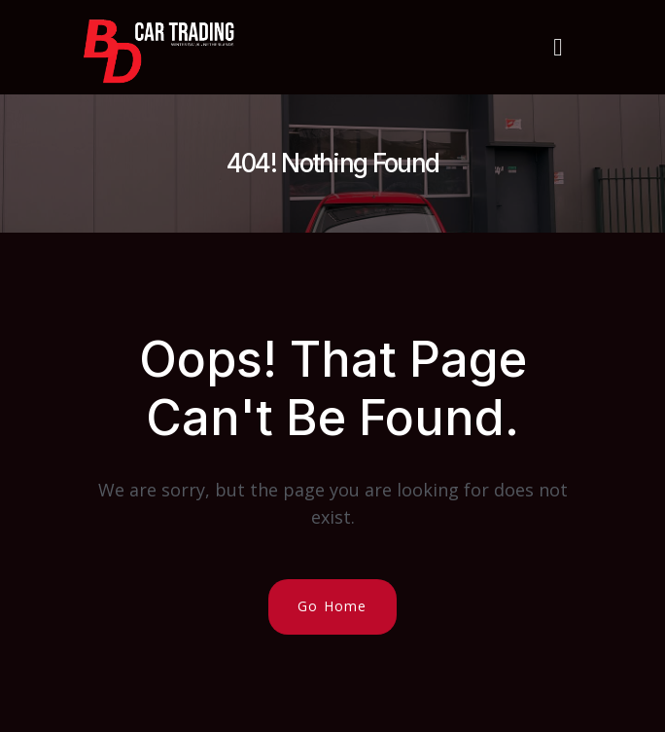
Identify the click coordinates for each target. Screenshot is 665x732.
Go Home (332, 606)
